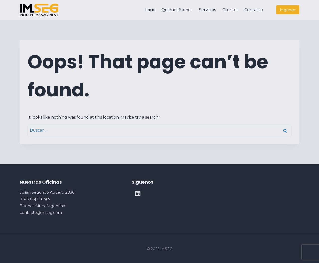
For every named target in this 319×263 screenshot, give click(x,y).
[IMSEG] (39, 10)
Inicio (150, 9)
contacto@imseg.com (41, 212)
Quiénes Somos (176, 9)
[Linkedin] (138, 193)
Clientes (230, 9)
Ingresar (288, 9)
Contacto (253, 9)
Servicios (207, 9)
